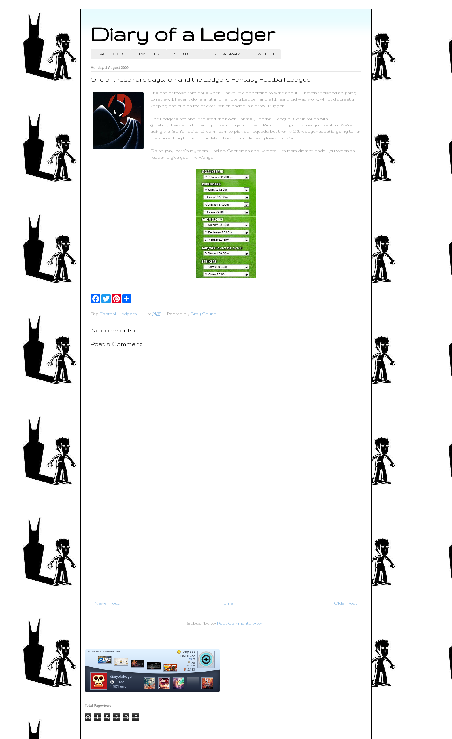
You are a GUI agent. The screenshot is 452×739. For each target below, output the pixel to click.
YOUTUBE (185, 54)
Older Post (345, 603)
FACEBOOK (110, 54)
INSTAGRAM (225, 54)
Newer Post (107, 603)
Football (108, 313)
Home (227, 603)
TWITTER (149, 54)
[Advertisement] (226, 537)
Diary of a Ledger (183, 34)
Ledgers (128, 313)
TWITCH (264, 54)
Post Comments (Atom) (241, 623)
